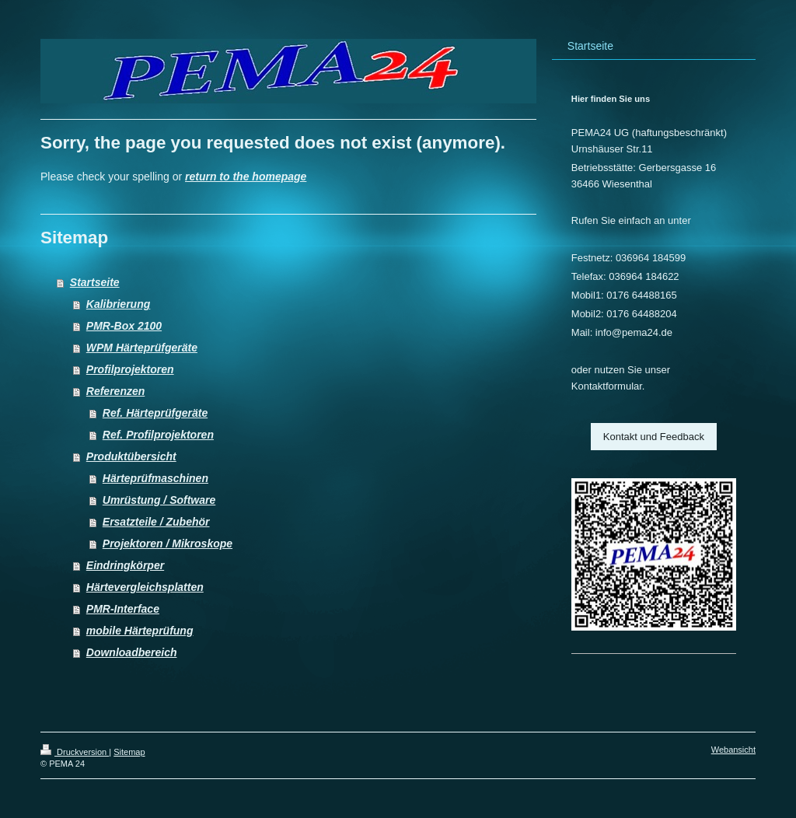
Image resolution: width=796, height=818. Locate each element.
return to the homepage (245, 176)
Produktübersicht (131, 456)
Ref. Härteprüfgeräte (155, 413)
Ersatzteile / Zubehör (156, 522)
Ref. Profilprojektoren (158, 434)
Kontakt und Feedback (653, 436)
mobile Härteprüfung (140, 630)
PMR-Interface (122, 609)
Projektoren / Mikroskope (167, 543)
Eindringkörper (125, 565)
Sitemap (129, 752)
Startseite (95, 282)
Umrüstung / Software (159, 500)
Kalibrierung (118, 304)
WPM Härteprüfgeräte (141, 347)
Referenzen (115, 391)
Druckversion (74, 752)
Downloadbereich (131, 652)
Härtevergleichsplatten (145, 587)
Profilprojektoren (130, 369)
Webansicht (733, 749)
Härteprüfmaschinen (155, 478)
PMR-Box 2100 (124, 326)
